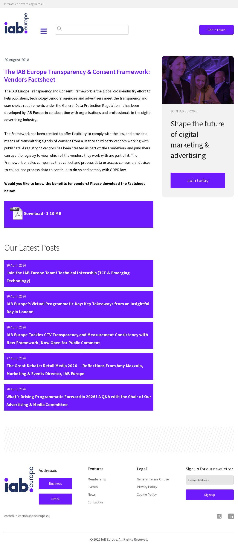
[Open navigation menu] (43, 31)
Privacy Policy (147, 487)
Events (93, 487)
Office (55, 499)
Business (55, 483)
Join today (197, 180)
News (92, 494)
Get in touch (216, 30)
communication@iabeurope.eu (27, 516)
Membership (97, 479)
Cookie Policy (147, 494)
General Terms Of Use (153, 479)
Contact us (96, 502)
